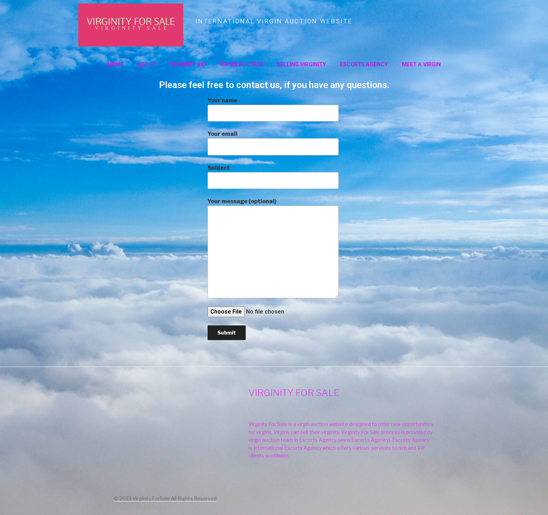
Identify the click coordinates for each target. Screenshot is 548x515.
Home (115, 64)
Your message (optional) (273, 248)
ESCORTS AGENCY (364, 64)
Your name (273, 109)
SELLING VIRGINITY (301, 64)
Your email (273, 143)
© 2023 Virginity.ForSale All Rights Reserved (165, 498)
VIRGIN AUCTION (241, 64)
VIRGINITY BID (188, 64)
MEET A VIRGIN (421, 64)
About (146, 64)
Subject (273, 176)
